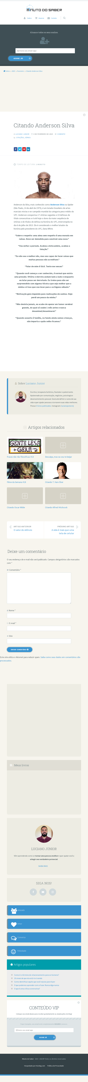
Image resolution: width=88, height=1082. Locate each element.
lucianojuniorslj (67, 401)
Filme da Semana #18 (16, 477)
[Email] (32, 50)
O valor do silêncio (27, 523)
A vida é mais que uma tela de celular (60, 525)
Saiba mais (43, 861)
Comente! (61, 129)
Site (10, 630)
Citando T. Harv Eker (54, 477)
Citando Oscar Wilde (16, 502)
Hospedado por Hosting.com (34, 1072)
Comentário (15, 564)
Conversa (25, 939)
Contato (54, 18)
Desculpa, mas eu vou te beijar (58, 451)
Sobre (29, 18)
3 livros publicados (43, 401)
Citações (20, 132)
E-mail (12, 618)
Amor (23, 923)
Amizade (24, 906)
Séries (28, 132)
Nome (12, 605)
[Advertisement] (44, 89)
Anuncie (41, 18)
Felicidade (25, 956)
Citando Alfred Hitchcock (56, 502)
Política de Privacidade (55, 1072)
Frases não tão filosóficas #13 (20, 451)
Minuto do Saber (28, 1065)
